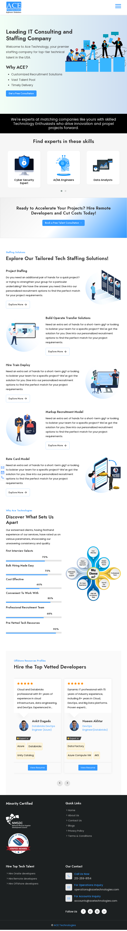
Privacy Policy (76, 831)
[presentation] (60, 784)
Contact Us (75, 821)
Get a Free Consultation (21, 93)
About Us (73, 816)
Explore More (18, 305)
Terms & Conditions (80, 836)
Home (72, 811)
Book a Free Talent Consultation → (63, 223)
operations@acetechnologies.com (96, 890)
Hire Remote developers (24, 879)
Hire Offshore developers (24, 884)
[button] (62, 191)
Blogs (71, 826)
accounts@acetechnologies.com (95, 902)
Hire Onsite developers (23, 874)
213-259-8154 (82, 879)
